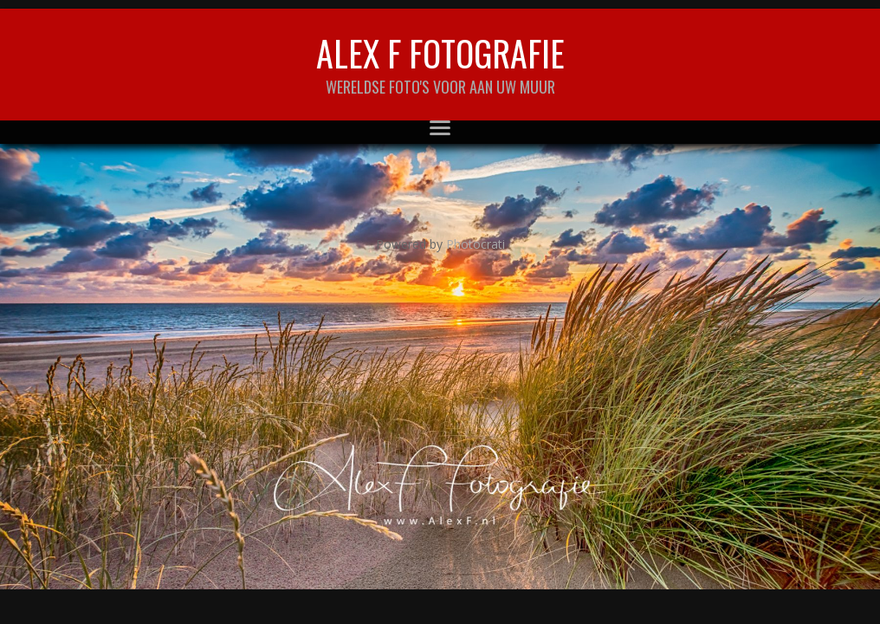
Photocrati (475, 244)
